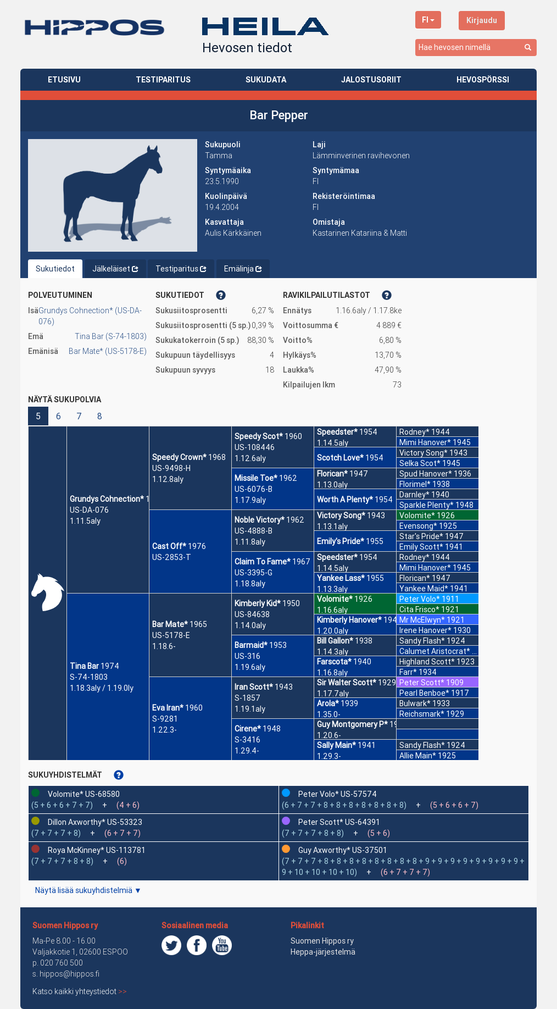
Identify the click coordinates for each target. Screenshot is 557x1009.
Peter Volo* (419, 599)
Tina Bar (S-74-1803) (111, 336)
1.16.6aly (332, 610)
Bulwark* (415, 703)
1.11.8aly (250, 542)
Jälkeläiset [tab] (115, 269)
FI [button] (428, 20)
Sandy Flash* (422, 641)
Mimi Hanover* (425, 442)
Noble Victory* (260, 520)
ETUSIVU (64, 80)
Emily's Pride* (340, 541)
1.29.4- (247, 751)
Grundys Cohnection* (107, 499)
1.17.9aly (250, 500)
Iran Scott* (254, 687)
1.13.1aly (332, 526)
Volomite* (335, 599)
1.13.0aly (332, 485)
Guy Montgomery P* (352, 724)
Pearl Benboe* (424, 693)
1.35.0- (329, 714)
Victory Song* (341, 515)
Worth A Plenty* (345, 499)
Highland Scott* (427, 662)
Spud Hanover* (425, 474)
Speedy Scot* (259, 436)
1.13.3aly (332, 589)
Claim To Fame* (263, 562)
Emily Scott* (421, 547)
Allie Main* (417, 756)
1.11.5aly (85, 521)
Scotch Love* (340, 458)
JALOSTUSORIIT (371, 80)
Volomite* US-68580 (84, 794)
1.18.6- (164, 646)
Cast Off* (169, 546)
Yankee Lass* (341, 578)
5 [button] (38, 416)
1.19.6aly (250, 667)
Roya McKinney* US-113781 (97, 850)
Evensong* (418, 526)
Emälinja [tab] (243, 269)
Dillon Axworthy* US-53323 (95, 822)
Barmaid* (251, 645)
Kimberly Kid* (258, 603)
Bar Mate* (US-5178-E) (108, 351)
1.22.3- (164, 730)
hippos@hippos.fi (69, 974)
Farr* (408, 672)
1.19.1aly (250, 709)
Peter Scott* (421, 683)
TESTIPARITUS (163, 80)
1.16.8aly (332, 673)
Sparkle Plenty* (426, 505)
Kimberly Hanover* (349, 620)
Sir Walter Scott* (346, 683)
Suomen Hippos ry (65, 925)
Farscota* (334, 662)
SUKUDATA (266, 80)
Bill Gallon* (335, 641)
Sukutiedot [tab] (55, 269)
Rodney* (414, 432)
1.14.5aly (332, 443)
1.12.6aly (250, 458)
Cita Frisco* (419, 609)
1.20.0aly (332, 631)
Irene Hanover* (425, 630)
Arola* (328, 703)
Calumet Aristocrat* (434, 651)
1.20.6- (329, 735)
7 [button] (79, 416)
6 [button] (58, 416)
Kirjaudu (481, 20)
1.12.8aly (167, 479)
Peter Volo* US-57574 (337, 794)
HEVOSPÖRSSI (482, 80)
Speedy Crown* (179, 457)
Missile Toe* (256, 478)
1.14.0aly (250, 625)
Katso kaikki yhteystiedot (79, 991)
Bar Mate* (170, 624)
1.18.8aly (250, 584)
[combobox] (475, 47)
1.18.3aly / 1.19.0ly (101, 688)
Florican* (332, 474)
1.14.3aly (332, 652)
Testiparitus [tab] (181, 269)
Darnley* (414, 495)
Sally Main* (336, 745)
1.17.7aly (333, 693)
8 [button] (99, 416)
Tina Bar (84, 666)
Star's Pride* (421, 536)
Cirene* (248, 729)
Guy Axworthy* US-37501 (342, 850)
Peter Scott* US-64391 (339, 822)
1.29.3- (329, 756)
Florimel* (415, 484)
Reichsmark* (421, 714)
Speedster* (337, 432)
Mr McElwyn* (422, 620)
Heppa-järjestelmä (323, 952)
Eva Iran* (167, 708)
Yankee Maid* (423, 589)
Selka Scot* (420, 463)
